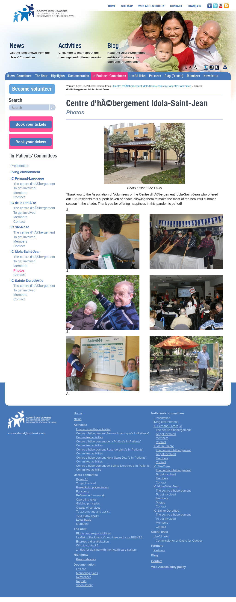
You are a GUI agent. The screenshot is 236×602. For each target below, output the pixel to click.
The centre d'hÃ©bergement (34, 184)
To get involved (24, 188)
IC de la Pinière (163, 446)
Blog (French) (174, 76)
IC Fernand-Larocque (27, 178)
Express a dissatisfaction (92, 541)
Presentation (20, 166)
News (17, 46)
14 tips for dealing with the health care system (106, 549)
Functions (82, 491)
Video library (84, 585)
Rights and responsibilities (93, 533)
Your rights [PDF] (87, 515)
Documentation (78, 76)
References (83, 577)
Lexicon (81, 569)
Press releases (86, 559)
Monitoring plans (87, 573)
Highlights (58, 76)
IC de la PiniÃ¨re (23, 203)
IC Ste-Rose (20, 227)
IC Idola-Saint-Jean (26, 251)
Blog (113, 46)
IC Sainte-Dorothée (166, 510)
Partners (155, 76)
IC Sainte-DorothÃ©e (27, 280)
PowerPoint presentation (92, 487)
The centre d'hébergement (173, 430)
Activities (70, 46)
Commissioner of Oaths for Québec (179, 540)
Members (193, 76)
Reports (81, 581)
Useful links (137, 76)
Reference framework (90, 495)
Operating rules (86, 499)
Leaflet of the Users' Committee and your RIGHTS (109, 537)
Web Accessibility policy (168, 567)
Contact (176, 6)
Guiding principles (88, 503)
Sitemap (127, 6)
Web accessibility (151, 6)
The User (41, 76)
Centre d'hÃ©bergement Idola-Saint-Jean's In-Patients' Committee (152, 86)
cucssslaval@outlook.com (26, 433)
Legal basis (83, 519)
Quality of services (88, 507)
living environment (25, 172)
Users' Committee (19, 76)
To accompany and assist (92, 511)
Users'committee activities (93, 429)
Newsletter (211, 76)
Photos (19, 270)
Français (194, 6)
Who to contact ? (87, 545)
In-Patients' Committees (109, 76)
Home (112, 6)
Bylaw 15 (82, 479)
